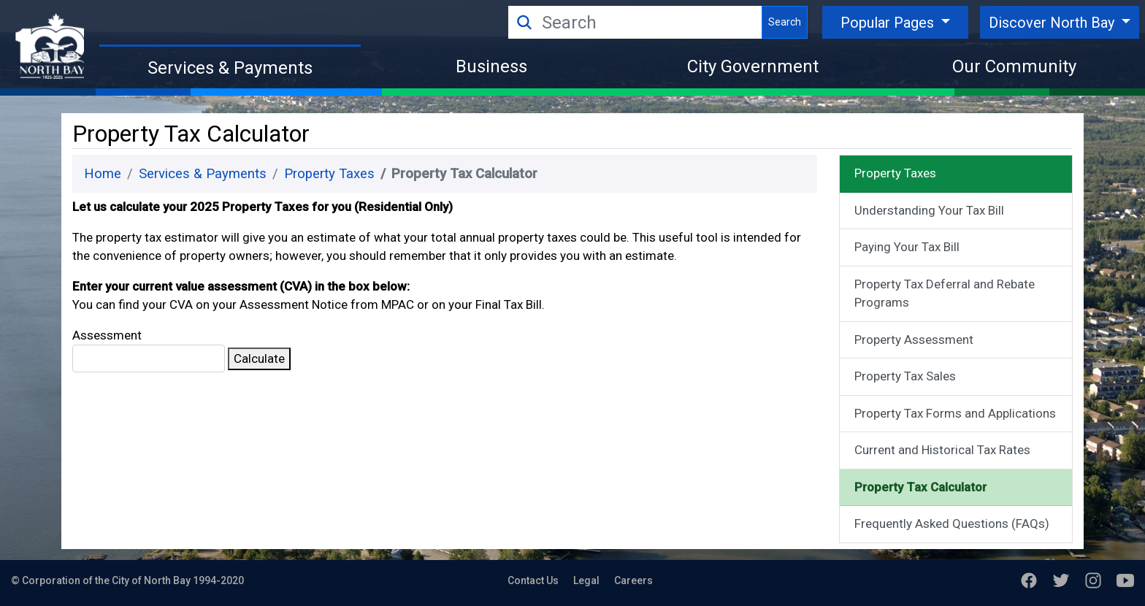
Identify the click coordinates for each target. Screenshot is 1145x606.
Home (102, 174)
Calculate (259, 358)
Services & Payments (230, 68)
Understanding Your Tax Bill (929, 210)
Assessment (148, 350)
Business (491, 66)
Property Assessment (913, 339)
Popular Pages (889, 22)
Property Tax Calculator (920, 487)
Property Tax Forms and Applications (955, 413)
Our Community (1014, 66)
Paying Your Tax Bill (907, 246)
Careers (633, 580)
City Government (753, 66)
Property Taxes (329, 174)
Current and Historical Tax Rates (942, 449)
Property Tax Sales (905, 376)
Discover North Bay (1053, 22)
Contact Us (533, 580)
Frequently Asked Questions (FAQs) (951, 523)
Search (784, 22)
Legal (586, 580)
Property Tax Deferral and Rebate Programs (944, 293)
